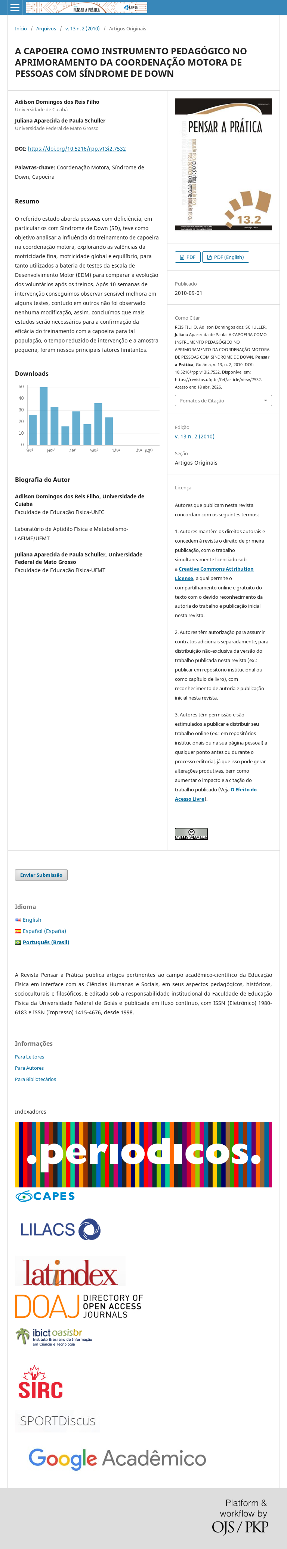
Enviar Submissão (41, 875)
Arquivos (46, 28)
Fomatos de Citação (202, 400)
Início (21, 28)
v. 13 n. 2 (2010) (82, 28)
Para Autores (29, 1068)
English (32, 919)
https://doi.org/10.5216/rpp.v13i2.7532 (77, 148)
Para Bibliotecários (35, 1079)
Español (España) (44, 930)
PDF (190, 257)
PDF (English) (228, 257)
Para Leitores (29, 1056)
